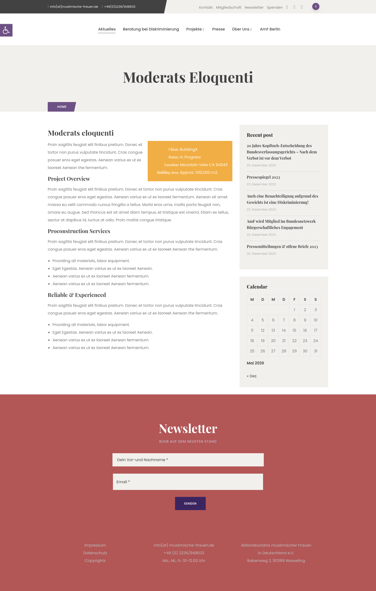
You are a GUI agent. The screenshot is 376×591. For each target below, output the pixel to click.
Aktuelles (107, 29)
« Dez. (252, 376)
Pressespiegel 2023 (263, 177)
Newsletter (254, 7)
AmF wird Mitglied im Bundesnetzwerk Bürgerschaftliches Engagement (281, 224)
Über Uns (242, 29)
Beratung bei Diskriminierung (151, 29)
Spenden (275, 7)
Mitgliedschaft (228, 7)
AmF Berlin (270, 29)
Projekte (195, 29)
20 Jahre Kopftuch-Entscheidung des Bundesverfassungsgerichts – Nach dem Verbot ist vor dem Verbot (282, 152)
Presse (218, 29)
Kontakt (206, 7)
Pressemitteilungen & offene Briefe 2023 (282, 246)
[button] (6, 30)
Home (62, 107)
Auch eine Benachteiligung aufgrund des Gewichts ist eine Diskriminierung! (282, 199)
